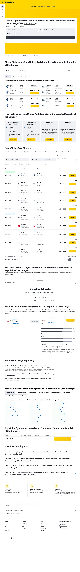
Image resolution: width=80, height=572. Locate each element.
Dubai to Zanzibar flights (37, 410)
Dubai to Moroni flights (59, 412)
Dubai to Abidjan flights (59, 416)
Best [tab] (17, 76)
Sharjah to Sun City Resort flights (15, 414)
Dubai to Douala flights (36, 400)
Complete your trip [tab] (24, 385)
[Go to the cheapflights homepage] (10, 2)
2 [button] (73, 250)
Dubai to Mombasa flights (14, 412)
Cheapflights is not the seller (43, 501)
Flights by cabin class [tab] (46, 385)
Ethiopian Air (18, 309)
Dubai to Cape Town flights (37, 402)
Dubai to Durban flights (36, 406)
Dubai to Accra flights (13, 398)
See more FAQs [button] (32, 373)
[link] (16, 139)
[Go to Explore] (2, 12)
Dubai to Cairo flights (13, 396)
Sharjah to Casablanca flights (61, 406)
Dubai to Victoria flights (36, 404)
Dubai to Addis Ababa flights (37, 408)
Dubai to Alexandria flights (14, 404)
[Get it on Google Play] (65, 517)
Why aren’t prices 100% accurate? (43, 506)
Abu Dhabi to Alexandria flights (15, 416)
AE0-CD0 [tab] (39, 288)
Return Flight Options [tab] (14, 389)
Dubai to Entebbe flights (60, 398)
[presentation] (48, 23)
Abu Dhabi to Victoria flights (37, 412)
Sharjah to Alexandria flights (60, 410)
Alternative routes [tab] (13, 385)
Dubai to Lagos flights (13, 400)
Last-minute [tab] (24, 76)
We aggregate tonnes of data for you (43, 504)
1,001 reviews (18, 313)
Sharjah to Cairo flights (36, 398)
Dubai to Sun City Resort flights (15, 408)
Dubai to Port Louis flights (60, 400)
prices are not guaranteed (36, 497)
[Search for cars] (2, 9)
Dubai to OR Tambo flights (14, 406)
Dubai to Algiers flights (59, 404)
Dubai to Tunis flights (59, 402)
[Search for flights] (2, 6)
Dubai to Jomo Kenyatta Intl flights (16, 402)
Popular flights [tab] (69, 385)
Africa (12, 55)
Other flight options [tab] (58, 385)
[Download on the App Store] (65, 521)
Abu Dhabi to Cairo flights (37, 396)
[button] (2, 2)
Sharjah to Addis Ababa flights (61, 408)
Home (8, 55)
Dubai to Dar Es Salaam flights (61, 414)
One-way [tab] (32, 76)
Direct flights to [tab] (35, 385)
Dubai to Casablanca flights (60, 396)
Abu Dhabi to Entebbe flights (37, 416)
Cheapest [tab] (11, 76)
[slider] (78, 160)
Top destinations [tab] (25, 389)
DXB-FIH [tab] (42, 269)
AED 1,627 (41, 23)
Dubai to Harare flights (36, 414)
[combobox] (25, 26)
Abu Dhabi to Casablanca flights (15, 410)
